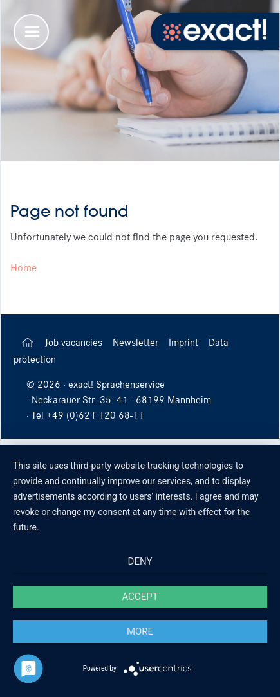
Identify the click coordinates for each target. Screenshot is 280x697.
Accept (140, 596)
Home (23, 268)
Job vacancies (75, 342)
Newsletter (137, 342)
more (140, 631)
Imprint (185, 342)
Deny (140, 561)
